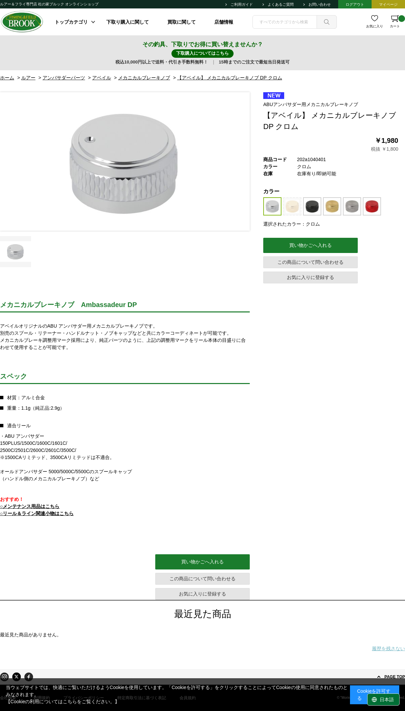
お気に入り (374, 26)
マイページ (388, 4)
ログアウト (355, 4)
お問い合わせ (319, 4)
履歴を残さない (388, 648)
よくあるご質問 (281, 4)
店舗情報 (223, 22)
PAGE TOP (394, 677)
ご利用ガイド (242, 4)
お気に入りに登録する (310, 277)
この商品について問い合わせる (310, 262)
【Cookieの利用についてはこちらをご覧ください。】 (63, 701)
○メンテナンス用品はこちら (29, 506)
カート (397, 21)
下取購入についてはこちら (202, 53)
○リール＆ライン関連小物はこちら (37, 513)
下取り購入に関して (127, 22)
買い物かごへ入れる (310, 245)
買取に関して (181, 22)
